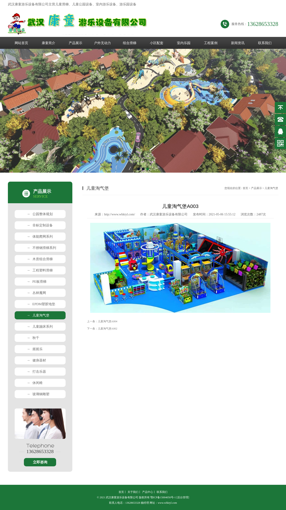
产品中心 (147, 492)
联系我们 (265, 43)
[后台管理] (182, 497)
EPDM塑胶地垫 (41, 304)
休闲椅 (35, 383)
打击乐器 (36, 371)
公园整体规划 (40, 214)
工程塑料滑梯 (40, 270)
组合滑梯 (129, 43)
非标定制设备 (40, 225)
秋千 (33, 338)
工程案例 (210, 43)
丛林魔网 (36, 293)
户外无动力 (102, 43)
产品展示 (75, 43)
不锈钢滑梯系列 (41, 248)
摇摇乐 (35, 349)
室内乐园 (183, 43)
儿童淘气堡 (38, 315)
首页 (245, 188)
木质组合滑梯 (40, 259)
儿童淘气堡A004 (107, 321)
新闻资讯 (238, 43)
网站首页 (21, 43)
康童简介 (48, 43)
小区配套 (156, 43)
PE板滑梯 (37, 281)
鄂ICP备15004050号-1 (163, 497)
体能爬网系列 (40, 236)
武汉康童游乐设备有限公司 (169, 214)
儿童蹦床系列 (40, 326)
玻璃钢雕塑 (38, 394)
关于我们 (133, 492)
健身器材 (36, 360)
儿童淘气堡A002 (107, 328)
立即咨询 (40, 462)
